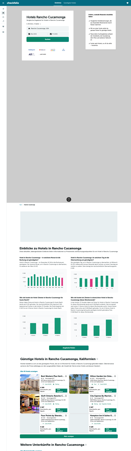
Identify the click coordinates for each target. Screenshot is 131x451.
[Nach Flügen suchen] (3, 9)
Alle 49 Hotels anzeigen (29, 371)
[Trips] (3, 26)
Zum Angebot (60, 390)
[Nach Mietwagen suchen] (3, 17)
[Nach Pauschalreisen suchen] (3, 21)
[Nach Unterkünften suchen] (3, 13)
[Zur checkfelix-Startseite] (13, 3)
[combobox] (33, 24)
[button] (3, 3)
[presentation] (97, 359)
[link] (69, 348)
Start (21, 204)
